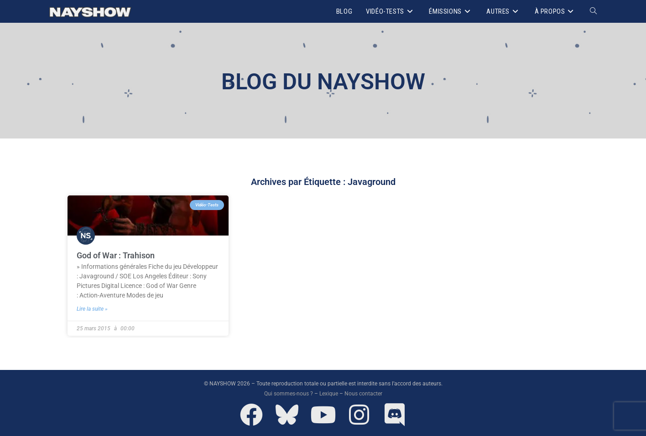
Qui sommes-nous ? (288, 393)
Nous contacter (363, 393)
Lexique (328, 393)
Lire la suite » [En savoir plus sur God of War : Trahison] (92, 309)
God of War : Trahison (116, 255)
